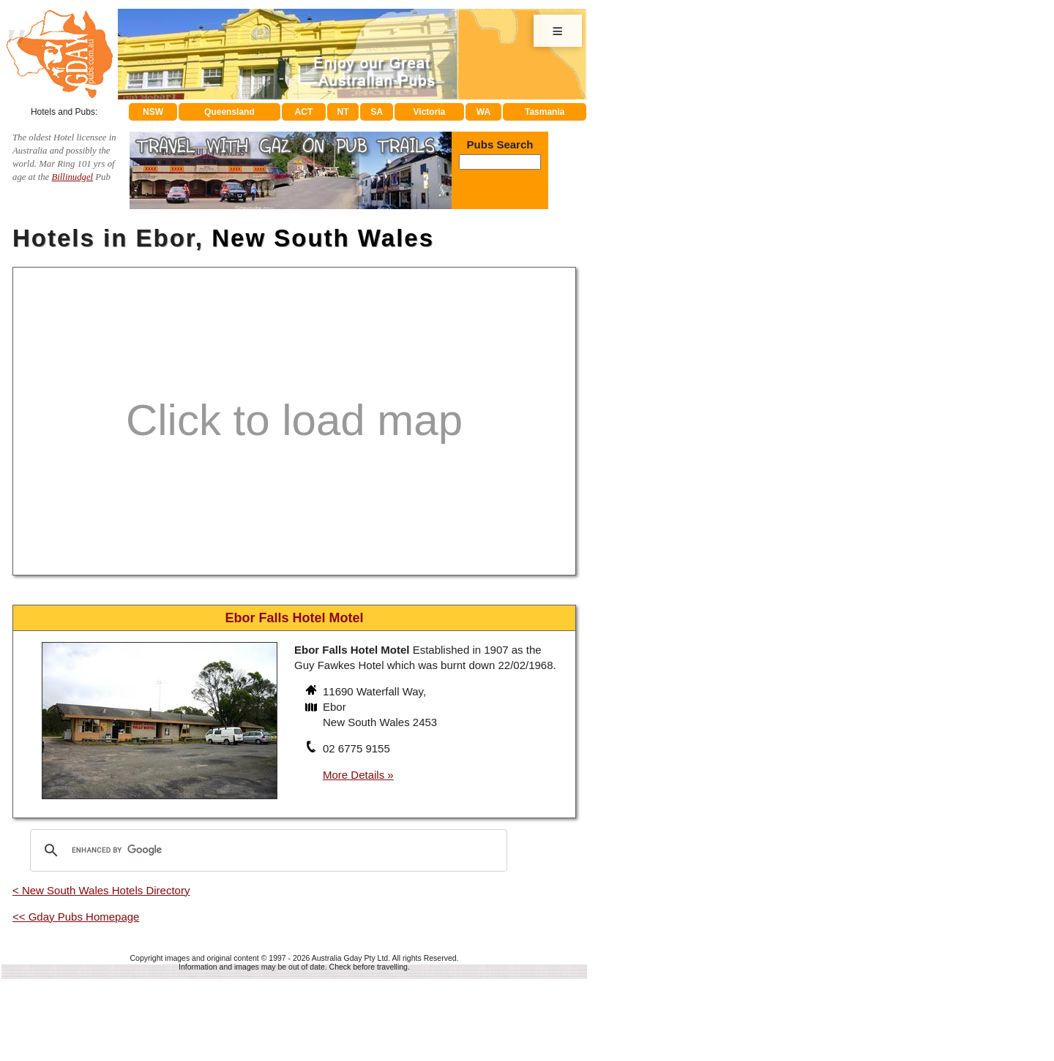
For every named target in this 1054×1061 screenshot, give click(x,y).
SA (377, 112)
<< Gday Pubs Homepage (75, 916)
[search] (266, 850)
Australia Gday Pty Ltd (350, 958)
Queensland (229, 112)
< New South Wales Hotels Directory (101, 890)
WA (483, 112)
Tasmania (544, 112)
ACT (304, 112)
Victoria (430, 112)
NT (342, 112)
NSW (153, 112)
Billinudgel (72, 177)
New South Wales (323, 238)
